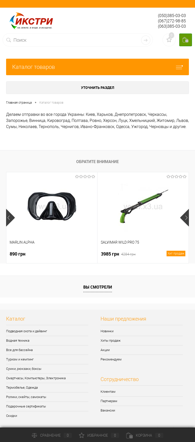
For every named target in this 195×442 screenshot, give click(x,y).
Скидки (11, 416)
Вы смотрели (97, 287)
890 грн (17, 254)
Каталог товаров (97, 67)
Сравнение (52, 435)
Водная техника (17, 340)
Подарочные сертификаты (26, 406)
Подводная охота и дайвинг (26, 331)
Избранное (99, 435)
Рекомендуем (111, 359)
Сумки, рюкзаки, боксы (23, 369)
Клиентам (108, 391)
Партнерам (109, 401)
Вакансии (108, 410)
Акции (105, 350)
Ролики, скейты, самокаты (26, 397)
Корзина (144, 435)
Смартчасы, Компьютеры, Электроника (36, 378)
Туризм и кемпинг (20, 359)
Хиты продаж (111, 340)
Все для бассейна (19, 350)
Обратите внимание (97, 161)
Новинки (107, 331)
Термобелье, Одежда (22, 387)
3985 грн (143, 254)
